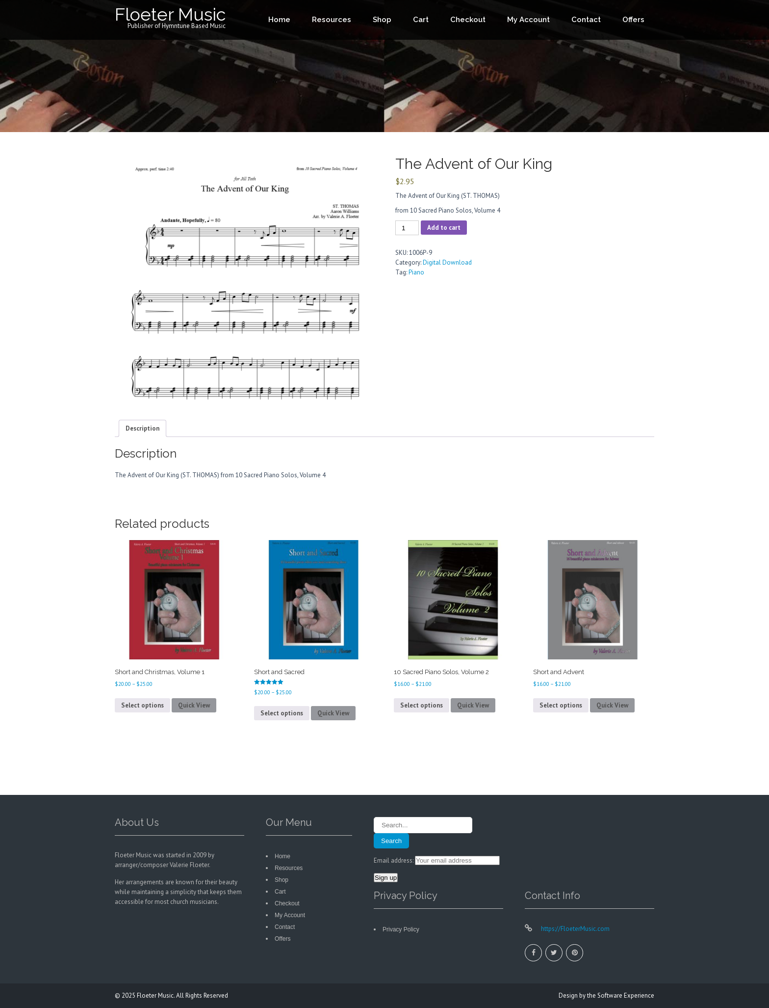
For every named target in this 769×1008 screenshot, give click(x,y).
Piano (416, 272)
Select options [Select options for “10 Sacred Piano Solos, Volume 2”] (421, 705)
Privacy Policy (401, 929)
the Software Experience (620, 995)
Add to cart (444, 227)
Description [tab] (142, 428)
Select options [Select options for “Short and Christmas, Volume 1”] (142, 705)
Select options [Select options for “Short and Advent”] (560, 705)
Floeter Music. (156, 995)
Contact (586, 19)
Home (279, 19)
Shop (382, 19)
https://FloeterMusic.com (574, 929)
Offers (633, 19)
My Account (528, 19)
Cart (421, 19)
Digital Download (447, 262)
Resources (331, 19)
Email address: (394, 860)
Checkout (468, 19)
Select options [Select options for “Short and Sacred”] (281, 713)
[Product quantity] (407, 227)
